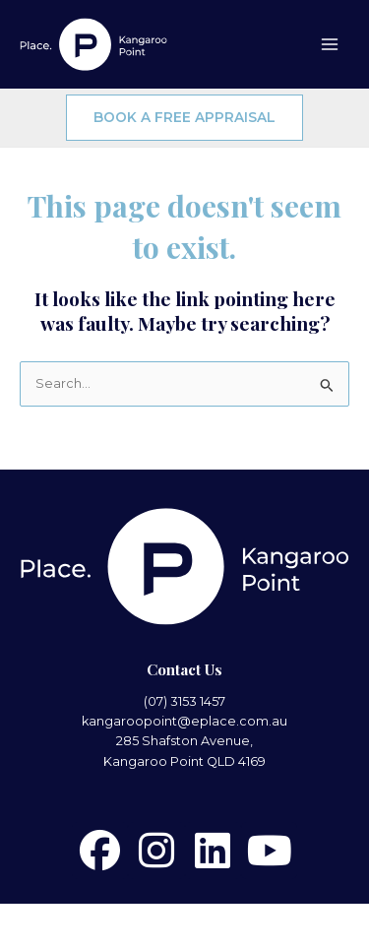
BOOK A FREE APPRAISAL (184, 117)
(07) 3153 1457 (184, 701)
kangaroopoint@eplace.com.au (184, 721)
